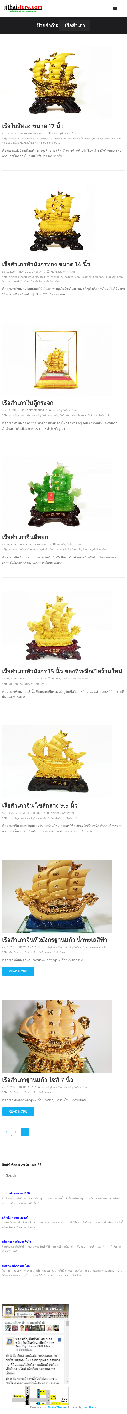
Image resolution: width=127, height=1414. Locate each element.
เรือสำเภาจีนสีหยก (25, 537)
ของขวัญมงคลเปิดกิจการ (21, 277)
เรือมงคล (81, 415)
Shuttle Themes (56, 1407)
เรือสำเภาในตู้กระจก (27, 403)
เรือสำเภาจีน (52, 281)
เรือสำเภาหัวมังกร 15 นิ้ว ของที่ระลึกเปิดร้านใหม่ (62, 671)
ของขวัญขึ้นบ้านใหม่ (52, 947)
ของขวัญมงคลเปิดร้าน (58, 138)
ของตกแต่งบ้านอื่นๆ (98, 947)
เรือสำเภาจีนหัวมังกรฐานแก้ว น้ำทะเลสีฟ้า (54, 939)
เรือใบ (57, 142)
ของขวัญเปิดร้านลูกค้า (104, 138)
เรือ (40, 142)
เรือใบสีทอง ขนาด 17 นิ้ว (33, 126)
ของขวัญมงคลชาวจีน (20, 415)
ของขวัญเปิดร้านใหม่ (60, 415)
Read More (18, 971)
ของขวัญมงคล (16, 138)
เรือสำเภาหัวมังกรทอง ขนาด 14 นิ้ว (46, 264)
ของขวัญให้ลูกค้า (28, 142)
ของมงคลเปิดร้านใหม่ (18, 281)
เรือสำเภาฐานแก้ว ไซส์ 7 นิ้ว (37, 1079)
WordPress (89, 1407)
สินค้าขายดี (83, 678)
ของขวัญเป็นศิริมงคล (81, 138)
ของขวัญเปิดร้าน (40, 415)
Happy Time (26, 947)
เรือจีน (50, 818)
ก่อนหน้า (6, 1132)
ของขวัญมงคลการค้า (35, 138)
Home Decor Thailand (34, 544)
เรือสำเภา (48, 142)
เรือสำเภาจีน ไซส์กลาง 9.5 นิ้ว (39, 805)
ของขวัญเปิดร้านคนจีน (93, 277)
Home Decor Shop (32, 133)
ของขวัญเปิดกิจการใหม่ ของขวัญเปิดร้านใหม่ (57, 277)
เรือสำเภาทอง (45, 952)
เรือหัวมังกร (59, 952)
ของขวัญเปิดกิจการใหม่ (64, 133)
